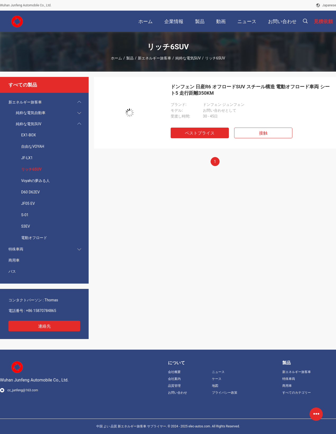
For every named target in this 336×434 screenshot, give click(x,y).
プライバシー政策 (224, 392)
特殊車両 (15, 249)
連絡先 (44, 326)
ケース (216, 379)
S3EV (25, 226)
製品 (130, 58)
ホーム (116, 58)
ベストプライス (200, 133)
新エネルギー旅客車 (154, 58)
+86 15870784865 (41, 311)
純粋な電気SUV (188, 58)
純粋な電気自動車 (31, 113)
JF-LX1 (27, 158)
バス (12, 271)
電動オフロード (34, 238)
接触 (263, 133)
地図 (215, 386)
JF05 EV (28, 203)
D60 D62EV (30, 192)
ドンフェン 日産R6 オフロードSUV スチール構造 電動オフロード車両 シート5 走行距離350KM (250, 90)
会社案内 (174, 379)
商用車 (14, 260)
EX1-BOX (28, 135)
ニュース (218, 372)
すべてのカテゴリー (296, 392)
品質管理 (174, 386)
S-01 (25, 215)
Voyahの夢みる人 (35, 181)
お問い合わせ (177, 392)
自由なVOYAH (32, 146)
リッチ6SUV (31, 169)
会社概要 (174, 372)
